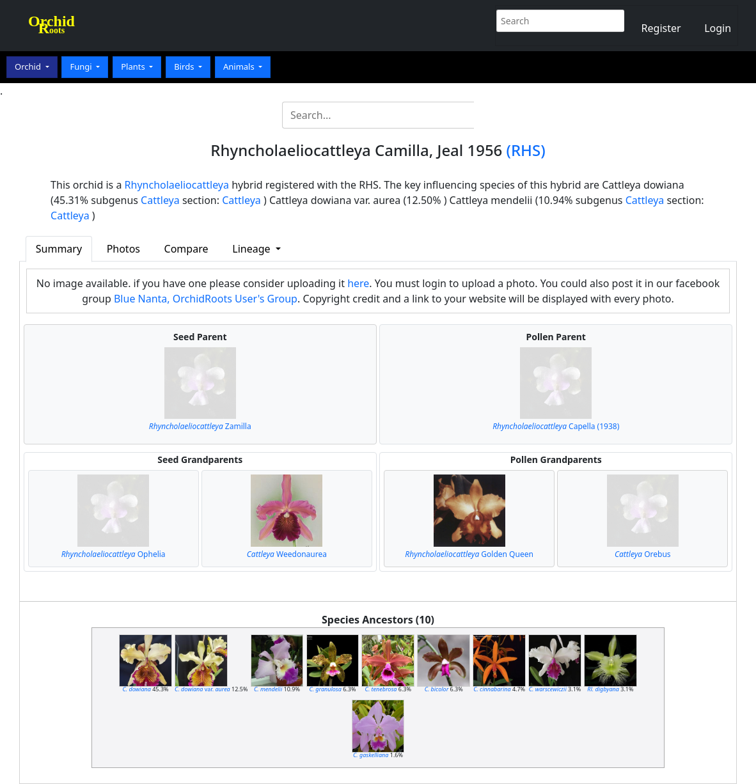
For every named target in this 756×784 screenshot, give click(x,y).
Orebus (643, 554)
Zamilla (200, 426)
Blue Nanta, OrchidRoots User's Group (205, 299)
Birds (185, 66)
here (358, 283)
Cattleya (160, 200)
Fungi (82, 66)
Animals (239, 66)
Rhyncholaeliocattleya (177, 185)
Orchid (29, 66)
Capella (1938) (555, 426)
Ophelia (113, 554)
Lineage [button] (252, 249)
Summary (59, 249)
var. (202, 689)
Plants (134, 66)
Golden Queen (469, 554)
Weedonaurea (287, 554)
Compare (186, 249)
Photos (123, 249)
